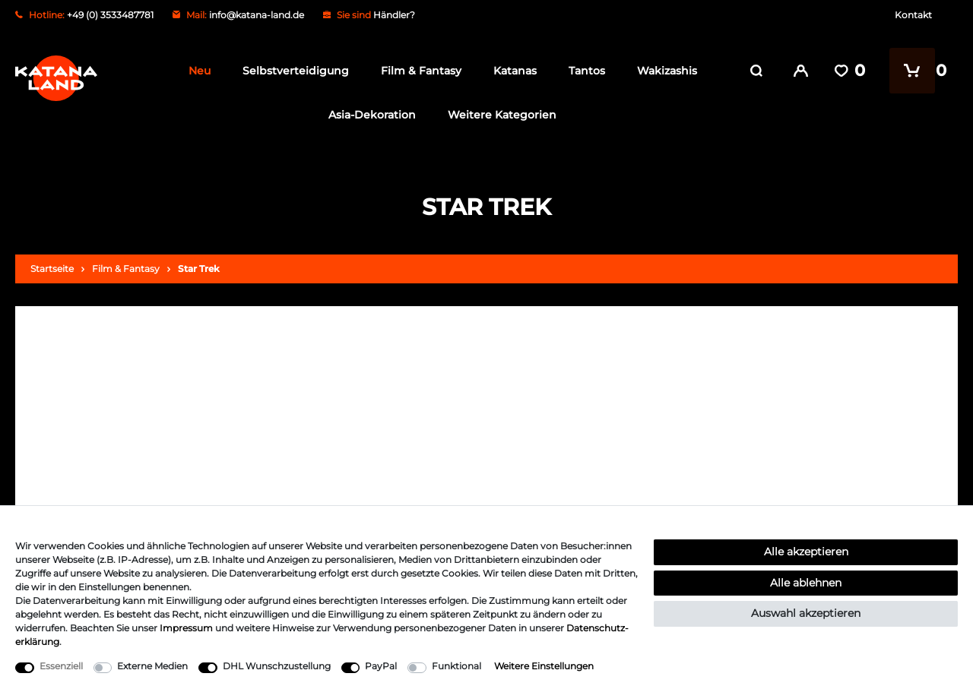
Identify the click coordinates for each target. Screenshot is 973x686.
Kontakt (913, 15)
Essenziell (61, 666)
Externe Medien (152, 666)
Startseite (52, 268)
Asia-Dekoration (368, 115)
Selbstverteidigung (291, 70)
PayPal (381, 666)
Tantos (582, 70)
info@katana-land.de (256, 15)
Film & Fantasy (416, 70)
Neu (195, 70)
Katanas (510, 70)
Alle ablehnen (805, 583)
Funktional (456, 666)
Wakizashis (662, 70)
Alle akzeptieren (806, 551)
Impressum (186, 628)
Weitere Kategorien (498, 115)
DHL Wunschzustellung (277, 666)
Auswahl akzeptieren (805, 613)
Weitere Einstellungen (544, 666)
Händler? (394, 15)
